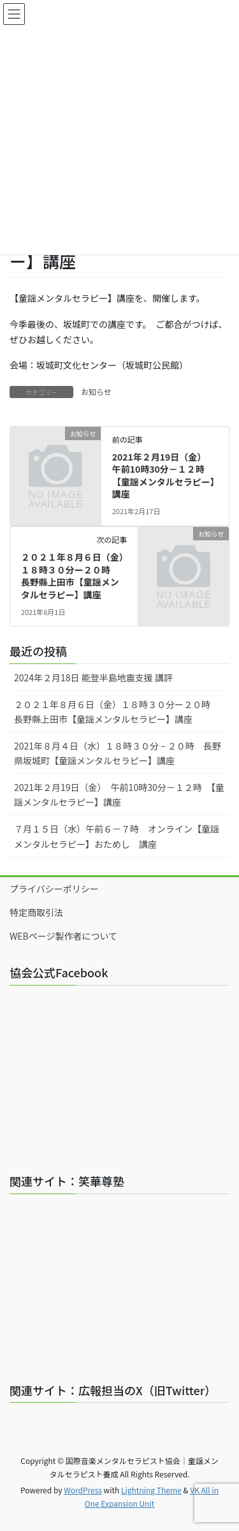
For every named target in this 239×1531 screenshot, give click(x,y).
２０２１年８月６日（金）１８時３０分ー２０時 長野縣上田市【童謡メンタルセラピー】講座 (72, 576)
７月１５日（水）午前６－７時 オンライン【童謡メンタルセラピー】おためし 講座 (116, 836)
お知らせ (96, 391)
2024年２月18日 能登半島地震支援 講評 (93, 677)
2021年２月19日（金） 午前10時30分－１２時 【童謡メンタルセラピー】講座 (163, 475)
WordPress (83, 1489)
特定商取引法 (36, 912)
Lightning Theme (151, 1489)
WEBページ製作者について (63, 935)
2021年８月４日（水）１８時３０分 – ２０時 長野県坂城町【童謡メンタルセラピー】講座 (117, 753)
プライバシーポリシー (54, 888)
